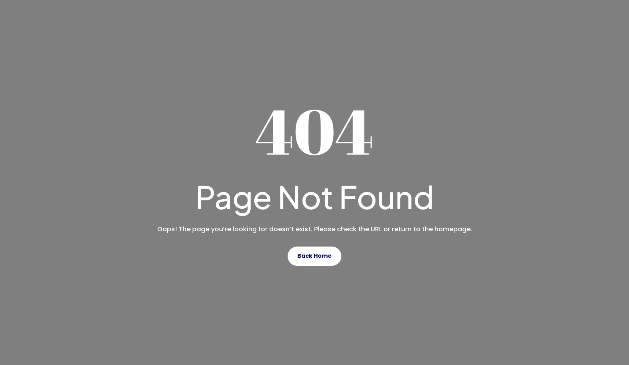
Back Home (314, 256)
